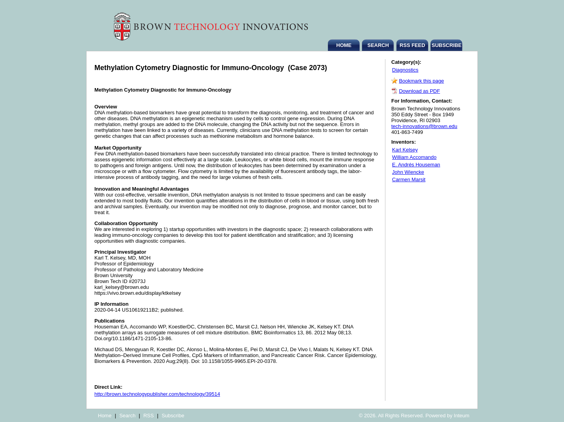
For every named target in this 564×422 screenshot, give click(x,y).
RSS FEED (412, 45)
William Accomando (414, 157)
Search (127, 415)
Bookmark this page (421, 81)
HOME (344, 45)
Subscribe (173, 415)
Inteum (462, 415)
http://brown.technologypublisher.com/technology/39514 (157, 394)
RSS (148, 415)
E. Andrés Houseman (416, 165)
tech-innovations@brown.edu (424, 126)
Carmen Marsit (408, 179)
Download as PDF (419, 91)
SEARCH (378, 45)
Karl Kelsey (405, 150)
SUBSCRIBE (447, 45)
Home (105, 415)
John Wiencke (408, 172)
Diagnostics (405, 70)
